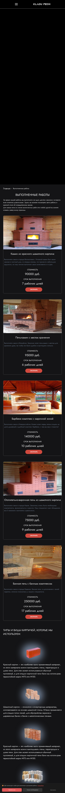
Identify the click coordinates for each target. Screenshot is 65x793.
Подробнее (40, 785)
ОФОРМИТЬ (34, 289)
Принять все (11, 790)
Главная (6, 188)
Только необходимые (32, 790)
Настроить (53, 790)
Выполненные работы (21, 188)
